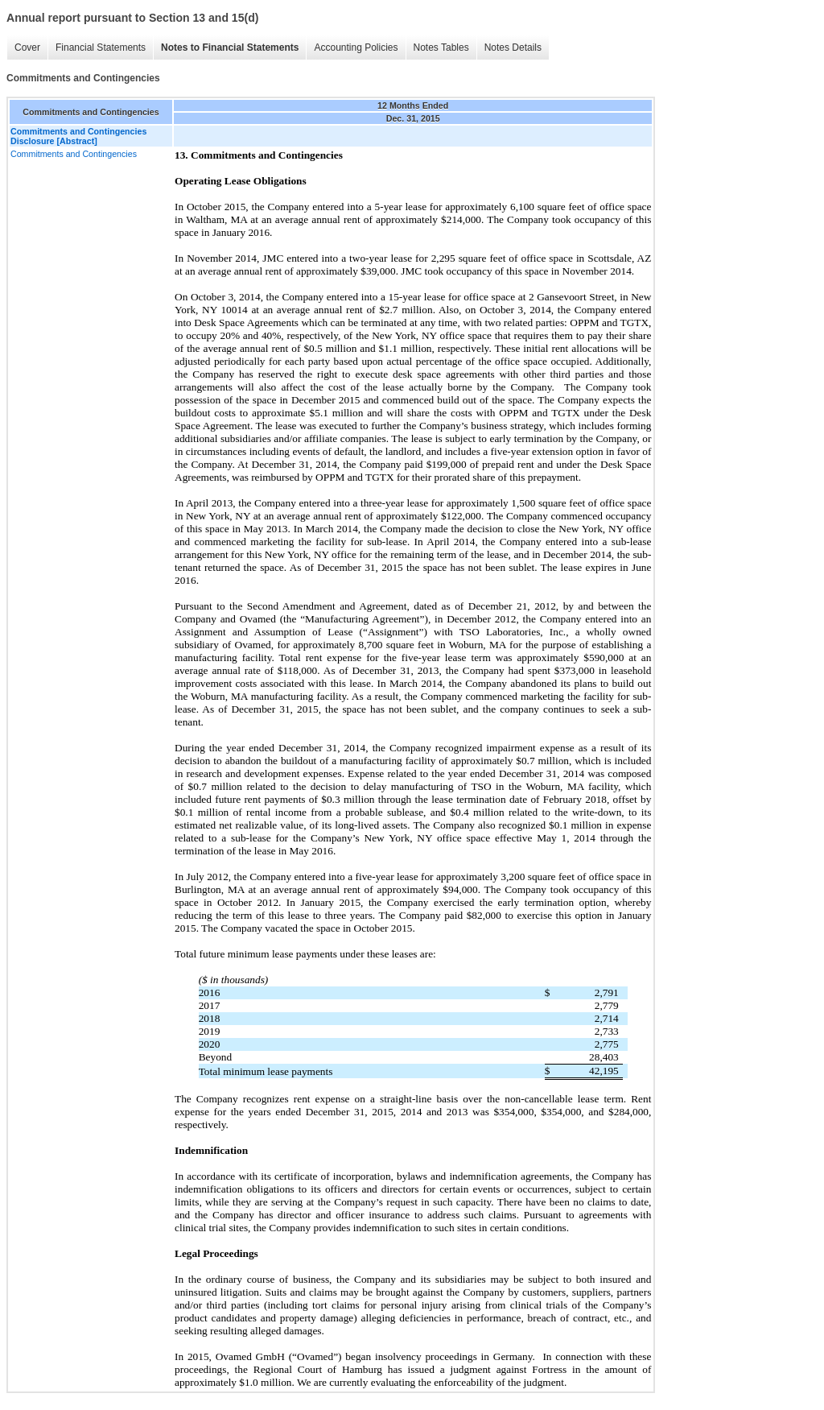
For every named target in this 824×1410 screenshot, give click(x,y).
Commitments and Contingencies (73, 154)
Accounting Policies (356, 47)
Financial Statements (101, 47)
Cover (27, 47)
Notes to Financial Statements (230, 47)
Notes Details (513, 47)
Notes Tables (441, 47)
